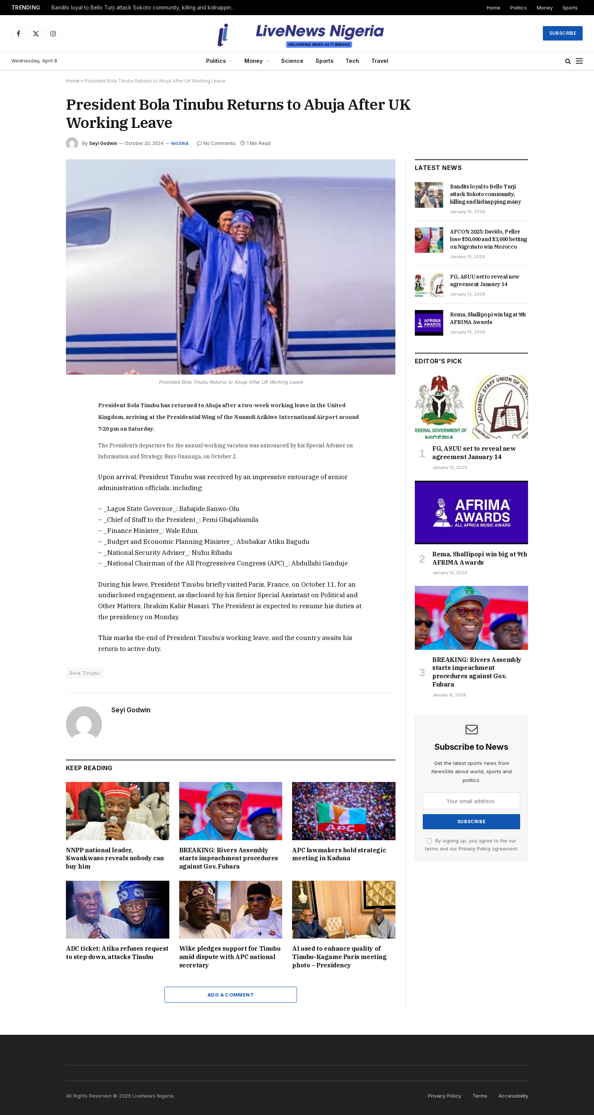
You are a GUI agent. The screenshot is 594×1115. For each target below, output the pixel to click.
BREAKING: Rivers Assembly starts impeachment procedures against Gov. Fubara (228, 858)
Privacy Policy (475, 849)
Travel (379, 61)
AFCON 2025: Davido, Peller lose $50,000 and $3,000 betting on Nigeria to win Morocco (488, 239)
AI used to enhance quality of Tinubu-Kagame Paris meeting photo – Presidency (339, 957)
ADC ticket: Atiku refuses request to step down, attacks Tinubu (117, 953)
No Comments (216, 143)
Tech (352, 61)
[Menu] (579, 61)
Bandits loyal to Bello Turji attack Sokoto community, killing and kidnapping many (146, 8)
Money (545, 8)
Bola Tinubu (85, 673)
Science (292, 61)
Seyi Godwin (103, 143)
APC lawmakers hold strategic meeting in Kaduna (339, 854)
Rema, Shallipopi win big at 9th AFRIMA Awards (488, 318)
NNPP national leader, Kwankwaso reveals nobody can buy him (115, 858)
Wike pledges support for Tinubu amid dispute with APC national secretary (230, 957)
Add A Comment (231, 995)
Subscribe (562, 33)
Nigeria (180, 143)
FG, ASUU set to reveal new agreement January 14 (484, 280)
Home (493, 8)
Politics (518, 8)
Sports (570, 8)
